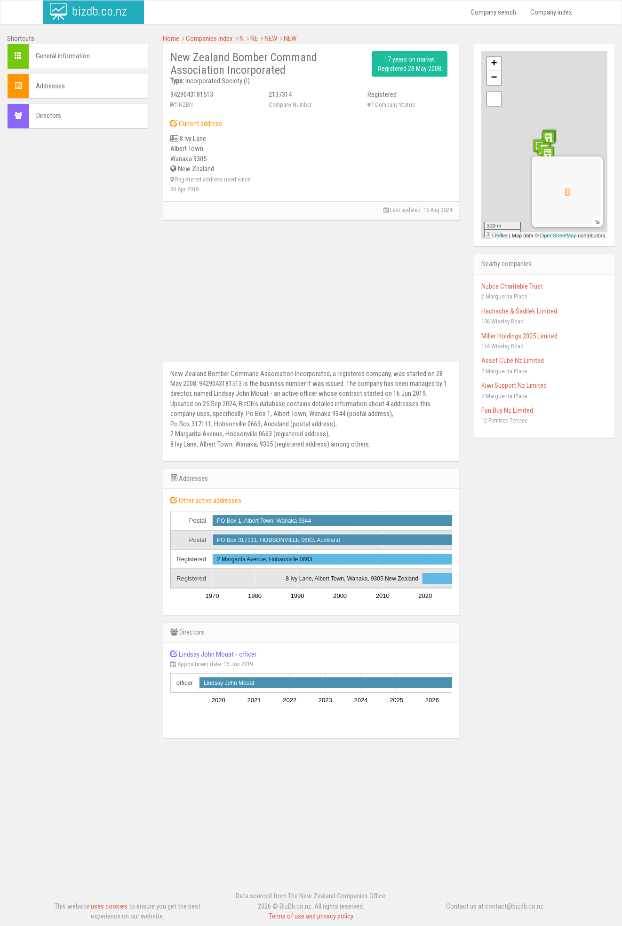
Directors (48, 115)
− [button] (494, 78)
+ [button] (494, 64)
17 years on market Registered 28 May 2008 (409, 63)
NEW (270, 38)
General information (63, 56)
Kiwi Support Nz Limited (514, 385)
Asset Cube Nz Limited (512, 360)
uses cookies (109, 906)
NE (254, 38)
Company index (551, 12)
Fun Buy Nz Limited (507, 410)
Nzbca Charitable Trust (512, 286)
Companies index (209, 38)
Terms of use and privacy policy (311, 916)
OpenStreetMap (558, 235)
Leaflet (500, 235)
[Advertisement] (78, 197)
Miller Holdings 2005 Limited (519, 336)
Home (171, 38)
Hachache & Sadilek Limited (519, 311)
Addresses (50, 86)
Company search (493, 12)
